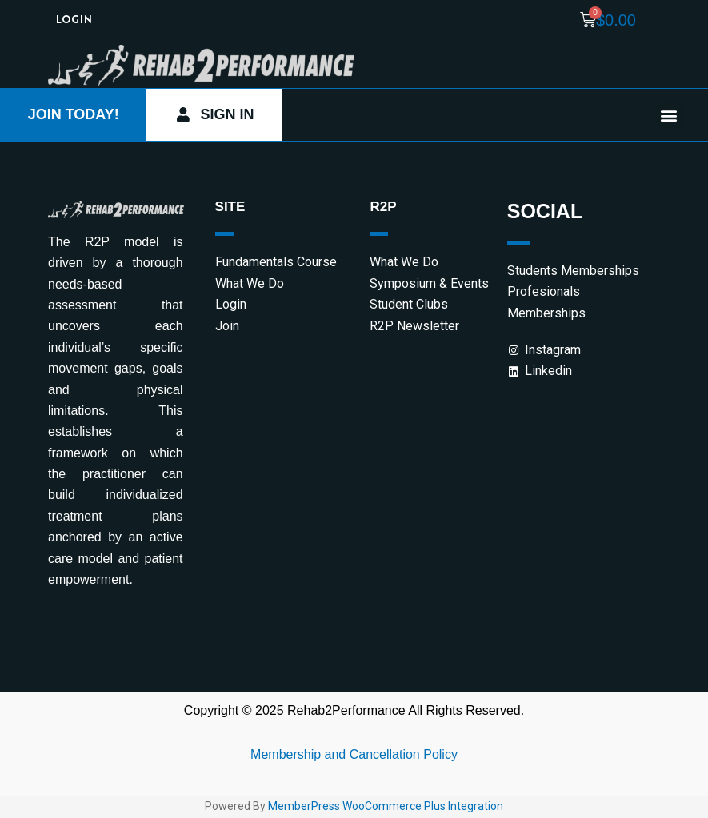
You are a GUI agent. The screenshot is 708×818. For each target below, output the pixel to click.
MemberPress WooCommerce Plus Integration (385, 807)
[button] (669, 115)
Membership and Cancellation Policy (354, 755)
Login (74, 20)
